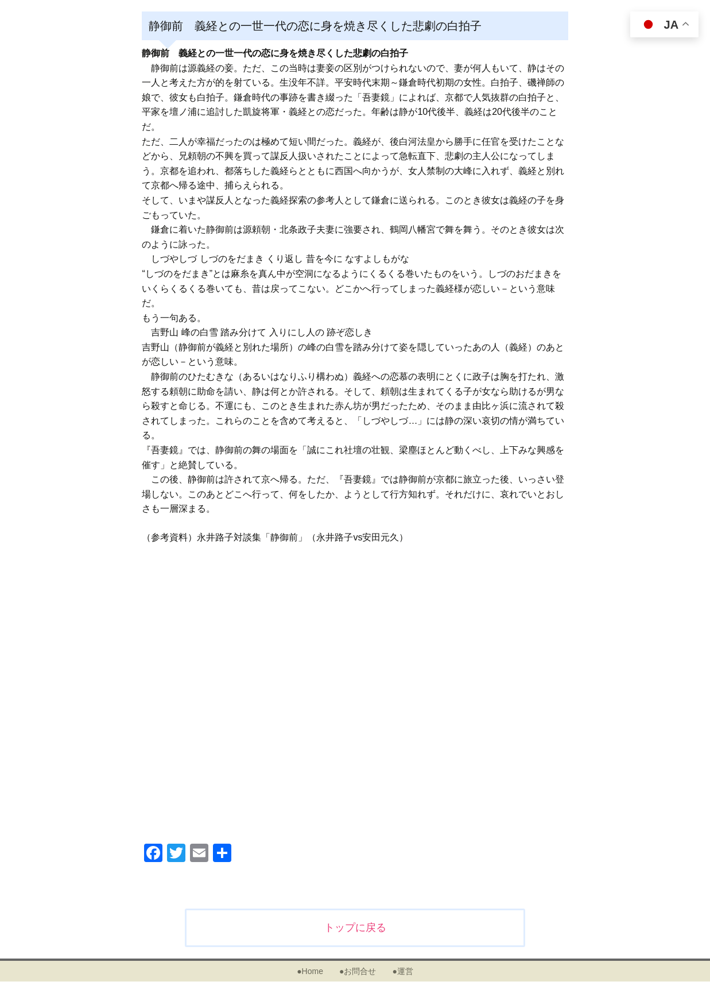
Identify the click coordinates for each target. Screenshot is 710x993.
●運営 (402, 971)
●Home (310, 971)
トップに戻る (355, 927)
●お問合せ (357, 971)
